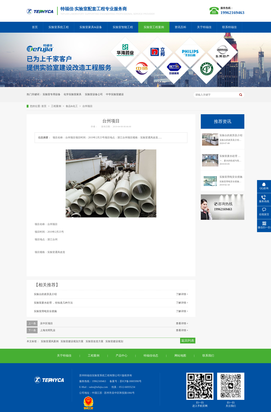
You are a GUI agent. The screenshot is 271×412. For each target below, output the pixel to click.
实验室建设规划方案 (72, 341)
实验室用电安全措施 (45, 311)
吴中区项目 (46, 323)
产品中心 (121, 355)
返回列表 (187, 340)
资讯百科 (180, 27)
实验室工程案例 (154, 27)
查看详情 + (182, 323)
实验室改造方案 (94, 341)
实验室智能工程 (123, 27)
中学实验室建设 (115, 94)
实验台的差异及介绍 (45, 294)
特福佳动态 (151, 355)
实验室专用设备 (51, 94)
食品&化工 (72, 106)
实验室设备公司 (94, 94)
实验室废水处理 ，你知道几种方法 (53, 302)
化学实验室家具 (72, 94)
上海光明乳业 (47, 330)
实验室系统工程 (58, 27)
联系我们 (208, 355)
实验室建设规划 (114, 341)
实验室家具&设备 (90, 27)
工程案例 (56, 106)
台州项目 (87, 106)
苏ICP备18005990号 (130, 381)
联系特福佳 (229, 27)
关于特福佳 (204, 27)
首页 (35, 27)
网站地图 (180, 355)
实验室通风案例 (50, 341)
